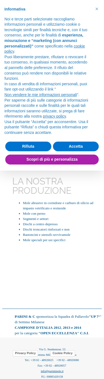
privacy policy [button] (54, 116)
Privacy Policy (25, 353)
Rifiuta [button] (28, 146)
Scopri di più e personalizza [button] (51, 159)
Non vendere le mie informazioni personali (40, 94)
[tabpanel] (52, 209)
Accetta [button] (76, 146)
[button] (96, 8)
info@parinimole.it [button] (52, 371)
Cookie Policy (62, 353)
